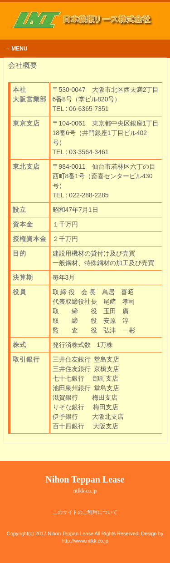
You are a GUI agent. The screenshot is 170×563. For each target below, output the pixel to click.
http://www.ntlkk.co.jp (85, 540)
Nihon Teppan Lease (85, 484)
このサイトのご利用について (85, 512)
